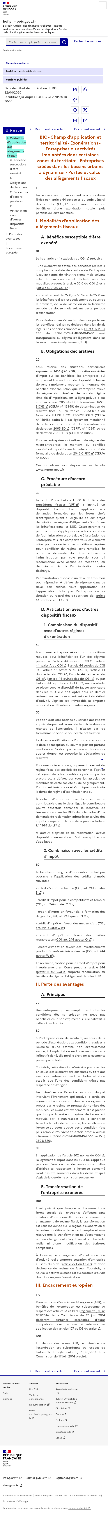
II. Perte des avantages (14, 236)
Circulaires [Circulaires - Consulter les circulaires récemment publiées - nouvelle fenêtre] (61, 1408)
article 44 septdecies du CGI (58, 683)
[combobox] (33, 42)
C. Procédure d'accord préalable (19, 196)
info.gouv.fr (10, 1478)
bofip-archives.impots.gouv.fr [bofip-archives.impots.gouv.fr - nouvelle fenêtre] (40, 1414)
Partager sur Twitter (85, 110)
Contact (7, 1399)
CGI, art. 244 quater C (52, 904)
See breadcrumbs (12, 50)
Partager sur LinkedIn (75, 120)
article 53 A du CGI (50, 288)
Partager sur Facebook (75, 110)
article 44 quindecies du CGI (69, 678)
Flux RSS (33, 1389)
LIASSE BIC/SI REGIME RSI (71, 415)
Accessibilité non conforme (18, 1495)
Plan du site (61, 1495)
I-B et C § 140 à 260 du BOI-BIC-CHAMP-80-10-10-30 (70, 331)
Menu (103, 5)
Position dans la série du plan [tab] (24, 71)
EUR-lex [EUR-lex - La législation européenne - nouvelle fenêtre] (60, 1420)
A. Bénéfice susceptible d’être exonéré (18, 166)
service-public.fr (36, 1478)
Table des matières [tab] (17, 63)
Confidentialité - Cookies (83, 1495)
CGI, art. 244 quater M (67, 916)
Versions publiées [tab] (16, 80)
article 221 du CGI (75, 1264)
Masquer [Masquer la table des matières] (16, 130)
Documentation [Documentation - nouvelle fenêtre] (37, 1404)
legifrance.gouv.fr (67, 1478)
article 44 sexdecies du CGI (66, 258)
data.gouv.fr (11, 1486)
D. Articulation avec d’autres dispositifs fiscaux (18, 217)
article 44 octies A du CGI (63, 670)
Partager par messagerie (85, 120)
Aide (5, 1393)
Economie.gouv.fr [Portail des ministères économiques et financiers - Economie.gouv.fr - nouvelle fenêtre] (65, 1426)
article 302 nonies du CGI (82, 1155)
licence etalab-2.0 (77, 1508)
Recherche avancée (87, 41)
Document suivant (87, 129)
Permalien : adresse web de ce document (75, 99)
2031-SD (59, 433)
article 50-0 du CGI (81, 283)
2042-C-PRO (81, 453)
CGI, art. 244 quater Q (72, 939)
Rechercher (64, 42)
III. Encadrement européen (15, 248)
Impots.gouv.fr (63, 1432)
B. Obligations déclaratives (18, 182)
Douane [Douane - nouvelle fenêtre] (60, 1414)
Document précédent (50, 129)
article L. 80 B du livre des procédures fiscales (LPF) (70, 502)
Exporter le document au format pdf (75, 89)
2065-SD (59, 428)
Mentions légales (44, 1495)
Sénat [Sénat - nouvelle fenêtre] (59, 1437)
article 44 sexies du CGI (71, 661)
